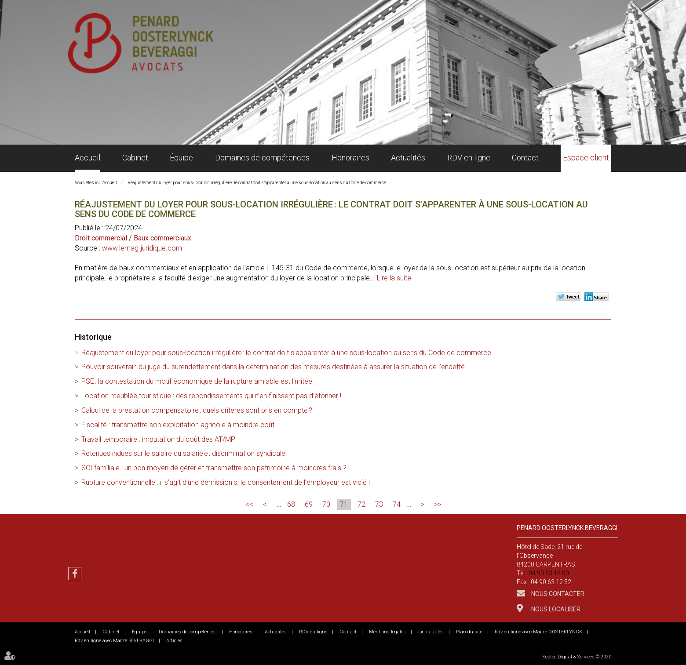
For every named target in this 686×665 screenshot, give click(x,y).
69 (309, 504)
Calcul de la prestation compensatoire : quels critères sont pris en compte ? (196, 410)
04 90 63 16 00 (549, 573)
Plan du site (469, 632)
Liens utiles (431, 632)
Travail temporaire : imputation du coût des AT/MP (158, 439)
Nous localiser (555, 609)
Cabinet (135, 157)
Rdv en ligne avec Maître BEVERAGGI (114, 640)
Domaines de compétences (262, 157)
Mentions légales (387, 632)
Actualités (408, 157)
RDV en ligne (468, 157)
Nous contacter (557, 593)
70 (326, 504)
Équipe (181, 157)
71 (344, 504)
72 (361, 504)
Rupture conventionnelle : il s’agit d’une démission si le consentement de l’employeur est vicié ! (225, 482)
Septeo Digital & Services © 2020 (577, 657)
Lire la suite (394, 278)
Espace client (586, 157)
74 (397, 504)
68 (291, 504)
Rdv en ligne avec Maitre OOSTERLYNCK (538, 632)
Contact (525, 157)
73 (379, 504)
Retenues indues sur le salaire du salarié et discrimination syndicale (183, 453)
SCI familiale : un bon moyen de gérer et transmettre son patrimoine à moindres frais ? (214, 468)
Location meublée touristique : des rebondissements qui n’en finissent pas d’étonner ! (211, 396)
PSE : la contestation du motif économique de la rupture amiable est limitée (196, 381)
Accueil (87, 157)
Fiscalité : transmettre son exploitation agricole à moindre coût (177, 425)
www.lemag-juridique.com (142, 248)
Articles (174, 640)
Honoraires (350, 157)
